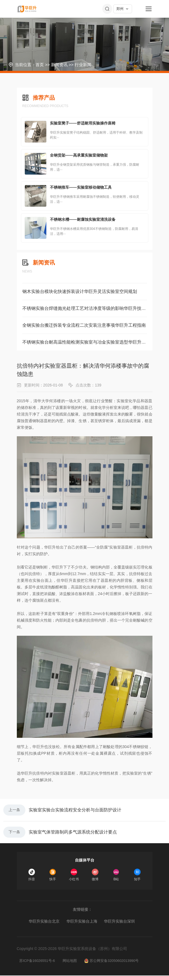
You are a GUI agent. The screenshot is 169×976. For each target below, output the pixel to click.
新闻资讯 (59, 64)
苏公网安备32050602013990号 (112, 961)
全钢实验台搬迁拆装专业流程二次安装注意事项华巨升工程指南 (84, 325)
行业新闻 (83, 64)
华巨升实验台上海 (81, 922)
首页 (40, 64)
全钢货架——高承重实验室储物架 (79, 155)
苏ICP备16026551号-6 (37, 961)
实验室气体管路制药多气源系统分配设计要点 (73, 832)
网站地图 (70, 961)
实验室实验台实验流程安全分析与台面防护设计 (75, 810)
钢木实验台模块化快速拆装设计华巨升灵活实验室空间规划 (79, 291)
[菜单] (149, 9)
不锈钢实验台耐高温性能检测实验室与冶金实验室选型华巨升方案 (84, 342)
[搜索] (107, 9)
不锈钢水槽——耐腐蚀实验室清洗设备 (83, 219)
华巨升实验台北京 (44, 922)
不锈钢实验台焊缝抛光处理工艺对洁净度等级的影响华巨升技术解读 (84, 308)
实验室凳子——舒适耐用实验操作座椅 (83, 123)
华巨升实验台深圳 (119, 922)
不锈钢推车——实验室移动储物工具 (81, 187)
